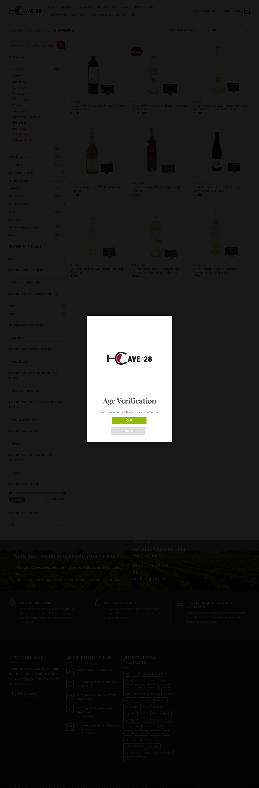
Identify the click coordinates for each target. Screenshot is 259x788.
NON (128, 430)
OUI (129, 420)
